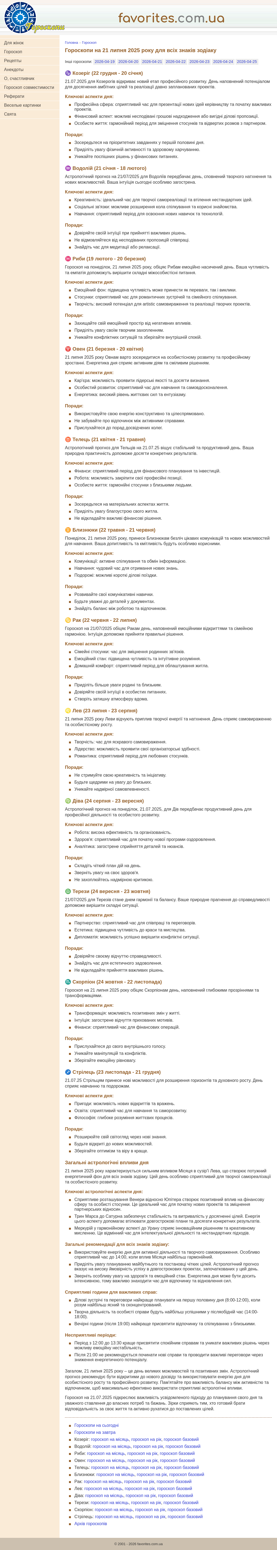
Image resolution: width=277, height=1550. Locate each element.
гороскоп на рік (146, 1439)
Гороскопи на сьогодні (96, 1425)
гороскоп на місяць (110, 1439)
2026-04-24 (223, 61)
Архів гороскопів (90, 1523)
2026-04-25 (247, 61)
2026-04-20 (128, 61)
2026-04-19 (105, 61)
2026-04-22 (176, 61)
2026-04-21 (152, 61)
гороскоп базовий (181, 1439)
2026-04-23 (200, 61)
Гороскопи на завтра (95, 1432)
